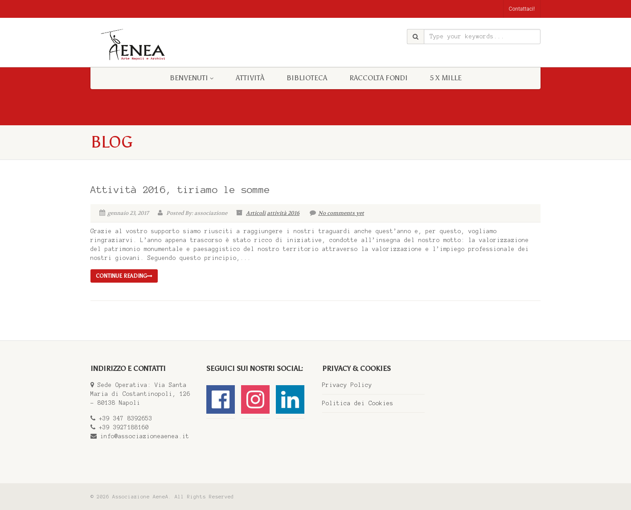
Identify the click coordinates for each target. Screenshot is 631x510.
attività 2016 (283, 213)
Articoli (256, 213)
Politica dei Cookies (357, 403)
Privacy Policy (347, 385)
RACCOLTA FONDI (378, 78)
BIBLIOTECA (307, 78)
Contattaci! (522, 9)
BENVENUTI (191, 78)
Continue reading (124, 276)
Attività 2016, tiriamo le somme (180, 189)
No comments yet (337, 213)
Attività (250, 78)
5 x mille (446, 78)
